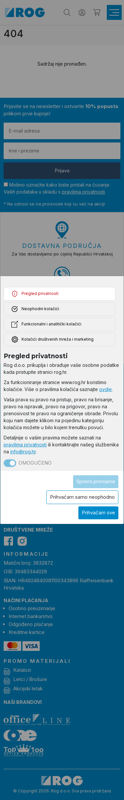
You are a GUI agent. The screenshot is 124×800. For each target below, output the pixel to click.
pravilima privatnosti (25, 444)
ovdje (105, 389)
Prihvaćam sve (98, 512)
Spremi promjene (95, 481)
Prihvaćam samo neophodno (82, 497)
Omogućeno (35, 463)
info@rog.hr (23, 451)
